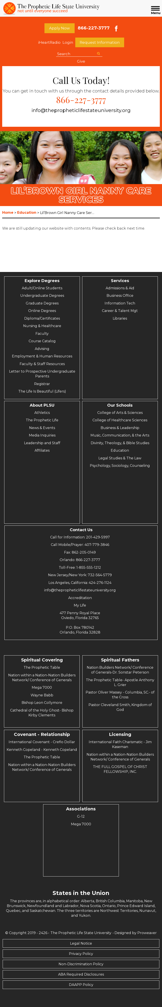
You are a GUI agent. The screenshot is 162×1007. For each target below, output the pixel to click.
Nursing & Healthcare (42, 326)
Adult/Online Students (42, 288)
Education (120, 450)
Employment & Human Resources (42, 356)
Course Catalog (42, 341)
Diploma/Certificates (42, 318)
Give (81, 61)
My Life (80, 605)
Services (120, 280)
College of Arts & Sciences (120, 413)
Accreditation (80, 598)
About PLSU (42, 405)
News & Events (42, 428)
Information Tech (120, 303)
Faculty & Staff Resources (42, 364)
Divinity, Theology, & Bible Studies (120, 443)
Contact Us (81, 529)
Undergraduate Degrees (42, 295)
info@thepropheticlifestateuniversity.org (81, 110)
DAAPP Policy (81, 985)
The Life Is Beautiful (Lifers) (42, 391)
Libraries (120, 318)
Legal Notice (81, 943)
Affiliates (42, 450)
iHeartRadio (49, 42)
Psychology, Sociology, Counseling (120, 466)
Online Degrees (42, 311)
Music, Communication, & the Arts (119, 435)
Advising (42, 349)
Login (68, 42)
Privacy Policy (81, 954)
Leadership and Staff (42, 443)
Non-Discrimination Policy (81, 964)
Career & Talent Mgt (120, 311)
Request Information (100, 42)
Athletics (42, 413)
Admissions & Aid (120, 288)
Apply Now (59, 28)
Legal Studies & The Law (119, 458)
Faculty (42, 333)
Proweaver (147, 933)
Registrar (42, 384)
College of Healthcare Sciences (119, 420)
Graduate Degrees (42, 303)
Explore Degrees (42, 280)
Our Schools (120, 405)
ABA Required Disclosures (81, 974)
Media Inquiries (42, 435)
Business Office (120, 295)
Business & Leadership (120, 428)
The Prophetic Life (42, 420)
